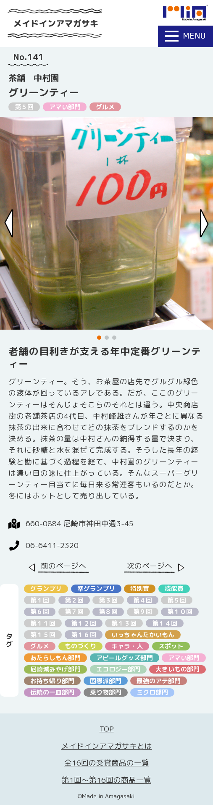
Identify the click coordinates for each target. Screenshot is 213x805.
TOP (107, 729)
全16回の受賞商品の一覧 (106, 763)
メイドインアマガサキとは (106, 746)
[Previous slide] (8, 223)
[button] (99, 338)
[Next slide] (204, 223)
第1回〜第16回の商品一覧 (106, 780)
